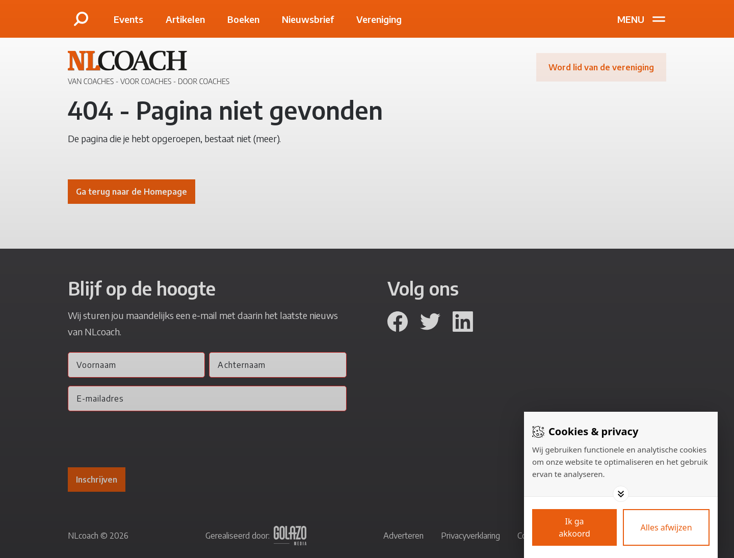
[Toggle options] (621, 494)
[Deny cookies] (666, 527)
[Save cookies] (574, 527)
